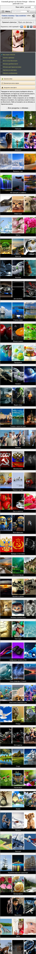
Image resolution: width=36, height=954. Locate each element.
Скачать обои (7, 79)
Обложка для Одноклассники (11, 67)
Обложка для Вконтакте (9, 64)
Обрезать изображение (9, 73)
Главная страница (8, 15)
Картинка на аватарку (9, 70)
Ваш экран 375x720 (8, 55)
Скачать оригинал (7, 58)
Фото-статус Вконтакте (9, 61)
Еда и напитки (21, 15)
